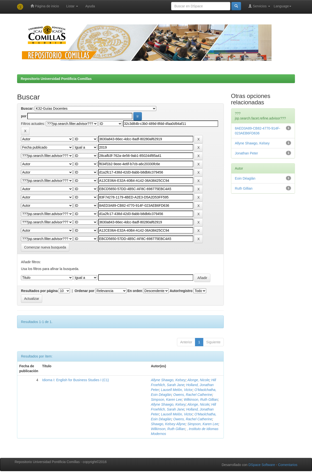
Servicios (259, 6)
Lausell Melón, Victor (177, 390)
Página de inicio (44, 6)
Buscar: (27, 108)
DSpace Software (261, 465)
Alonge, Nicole (198, 380)
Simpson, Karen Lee (166, 399)
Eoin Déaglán (245, 178)
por (24, 116)
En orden (134, 291)
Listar (72, 6)
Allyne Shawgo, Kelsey (168, 380)
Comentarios (287, 465)
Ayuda (90, 6)
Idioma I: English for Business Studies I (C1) (75, 380)
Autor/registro (181, 291)
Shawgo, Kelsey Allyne (168, 424)
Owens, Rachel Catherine (192, 395)
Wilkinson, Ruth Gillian (201, 399)
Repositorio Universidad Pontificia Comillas (56, 79)
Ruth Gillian (244, 188)
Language (282, 6)
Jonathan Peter (246, 153)
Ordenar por (84, 291)
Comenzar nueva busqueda (45, 247)
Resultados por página (39, 291)
